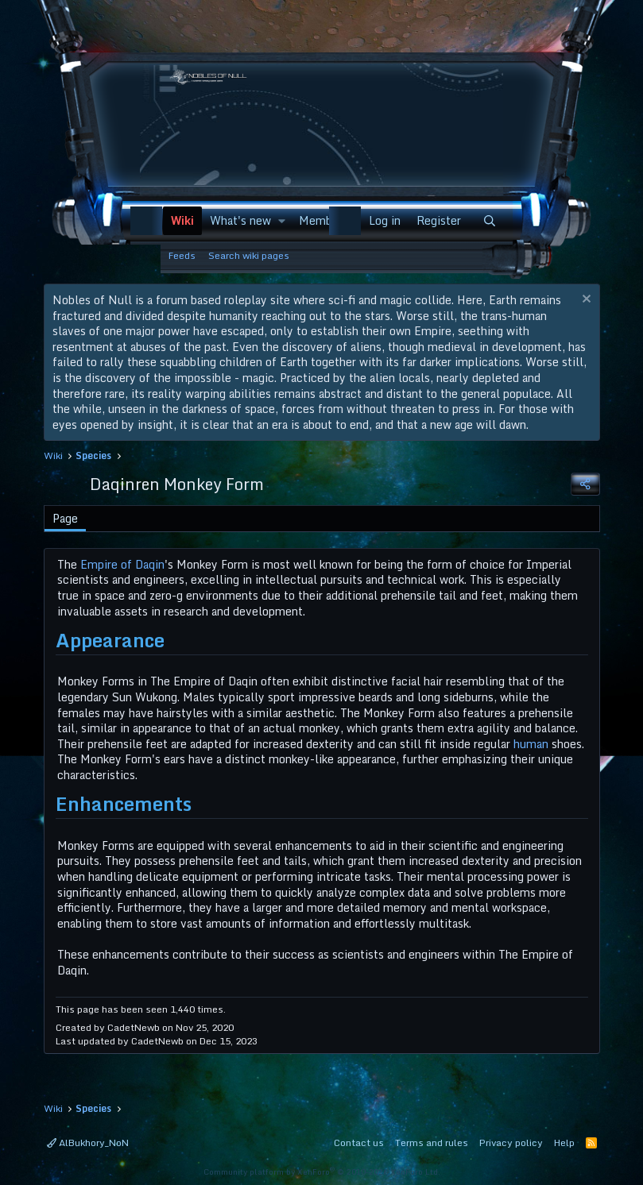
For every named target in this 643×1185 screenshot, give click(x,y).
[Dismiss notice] (584, 300)
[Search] (490, 221)
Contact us (359, 1142)
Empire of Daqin (122, 564)
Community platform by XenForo (321, 1171)
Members (323, 220)
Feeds (182, 255)
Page (65, 518)
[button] (281, 221)
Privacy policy (511, 1142)
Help (564, 1142)
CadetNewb (133, 1027)
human (530, 744)
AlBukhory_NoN (88, 1142)
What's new (240, 220)
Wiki (182, 220)
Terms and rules (431, 1142)
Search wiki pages (248, 255)
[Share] (585, 484)
